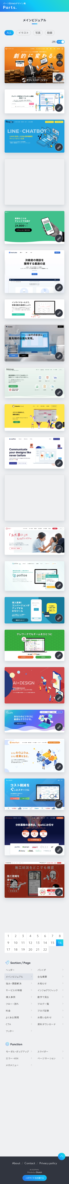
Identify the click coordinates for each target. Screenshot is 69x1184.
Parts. (10, 7)
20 (30, 949)
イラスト (23, 32)
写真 (37, 32)
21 (38, 949)
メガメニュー (12, 1065)
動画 (49, 32)
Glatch (39, 1172)
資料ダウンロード (47, 1024)
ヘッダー (10, 970)
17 (8, 949)
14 (45, 943)
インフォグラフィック (48, 990)
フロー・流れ (12, 1003)
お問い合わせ (45, 1017)
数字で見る (43, 997)
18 (15, 949)
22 (45, 949)
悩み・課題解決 (14, 983)
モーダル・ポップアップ (17, 1051)
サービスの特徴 (14, 990)
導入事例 (10, 997)
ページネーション (47, 1058)
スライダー (43, 1051)
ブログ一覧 (43, 1003)
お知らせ (42, 983)
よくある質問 (12, 1017)
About (16, 1163)
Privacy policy (48, 1163)
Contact (29, 1163)
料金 (8, 1010)
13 (38, 943)
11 (23, 943)
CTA (8, 1024)
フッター (10, 1031)
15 (52, 943)
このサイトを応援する (34, 1177)
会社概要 (42, 976)
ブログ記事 (43, 1010)
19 (23, 949)
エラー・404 (12, 1058)
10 (15, 943)
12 (30, 943)
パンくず (42, 970)
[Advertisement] (34, 1110)
